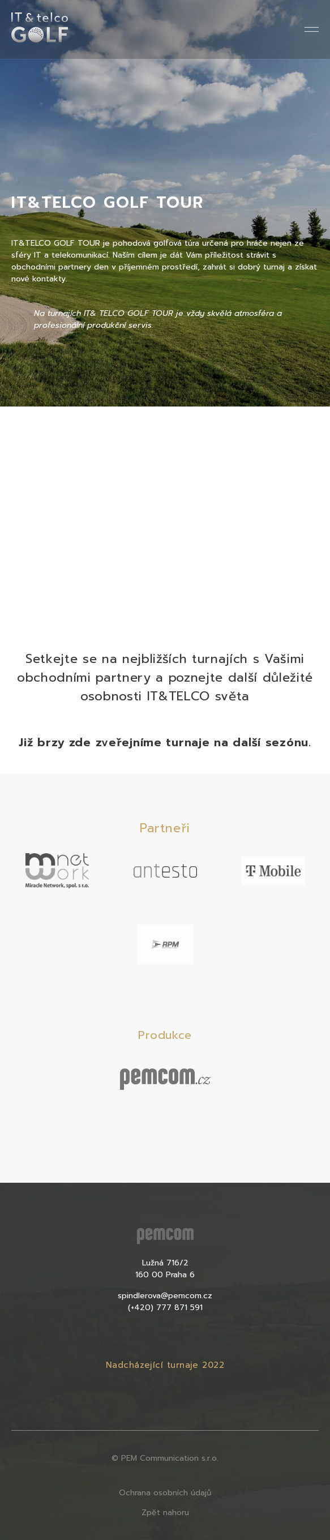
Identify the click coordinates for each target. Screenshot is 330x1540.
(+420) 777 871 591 (165, 1308)
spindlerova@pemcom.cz (165, 1296)
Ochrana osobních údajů (165, 1493)
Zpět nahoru (165, 1512)
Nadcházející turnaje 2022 (165, 1365)
